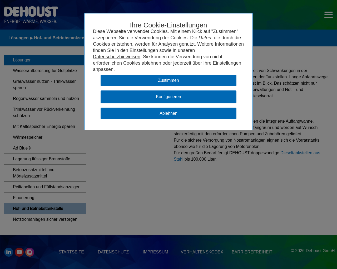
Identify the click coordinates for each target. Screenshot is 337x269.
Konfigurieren (168, 96)
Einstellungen (227, 63)
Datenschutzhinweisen (116, 56)
